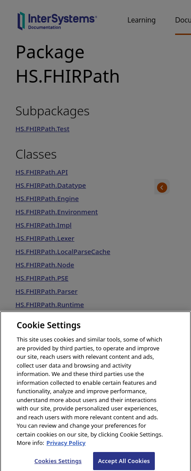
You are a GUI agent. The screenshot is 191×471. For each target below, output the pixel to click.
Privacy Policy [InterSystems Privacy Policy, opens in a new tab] (66, 445)
